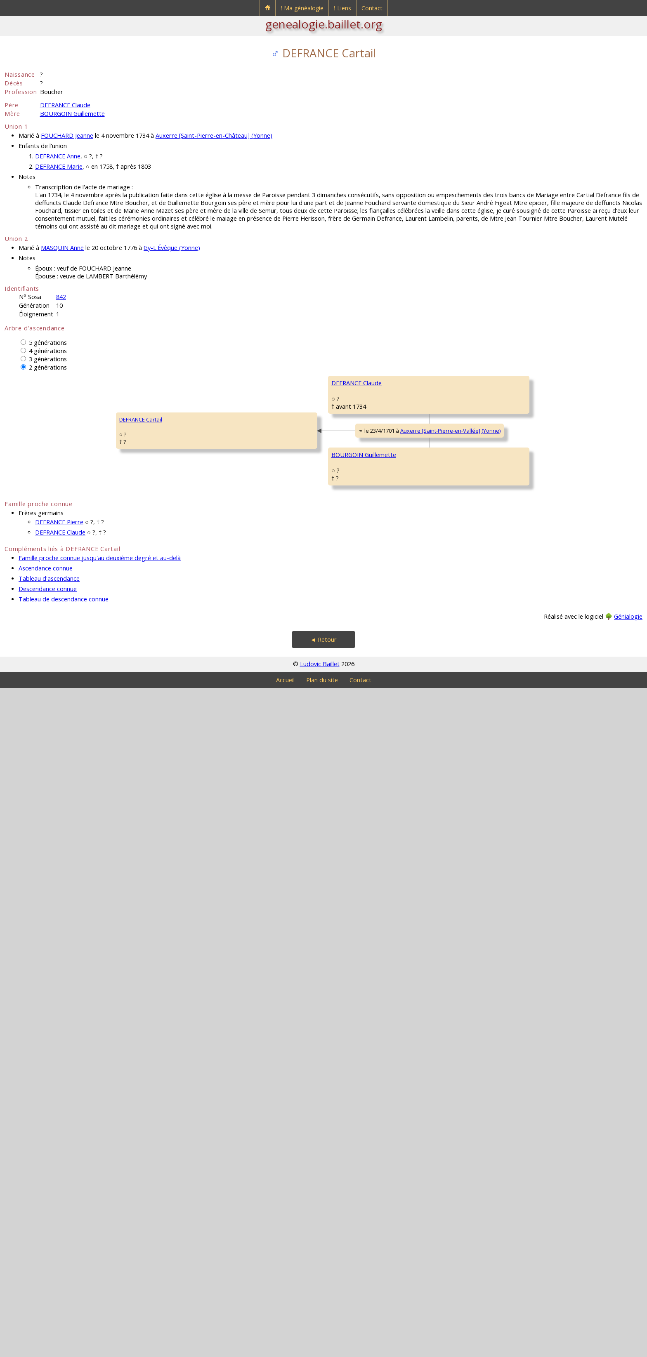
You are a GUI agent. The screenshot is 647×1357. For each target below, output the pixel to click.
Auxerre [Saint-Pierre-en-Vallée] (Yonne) (207, 767)
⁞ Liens (342, 8)
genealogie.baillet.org (323, 24)
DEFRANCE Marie (59, 166)
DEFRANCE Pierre (59, 1191)
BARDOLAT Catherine (550, 729)
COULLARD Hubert (546, 877)
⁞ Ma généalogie (302, 8)
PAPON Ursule (284, 1051)
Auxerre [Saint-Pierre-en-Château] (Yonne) (214, 135)
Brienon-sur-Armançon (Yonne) (464, 616)
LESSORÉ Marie (543, 828)
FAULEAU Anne (542, 927)
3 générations (48, 359)
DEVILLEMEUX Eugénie (551, 531)
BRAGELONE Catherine (295, 647)
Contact (372, 8)
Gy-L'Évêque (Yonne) (172, 248)
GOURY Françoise (546, 630)
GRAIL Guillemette (418, 1100)
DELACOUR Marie (417, 700)
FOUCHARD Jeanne (67, 135)
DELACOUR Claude (547, 679)
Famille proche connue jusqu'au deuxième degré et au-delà (100, 1227)
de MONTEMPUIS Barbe (553, 432)
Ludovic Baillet (320, 1333)
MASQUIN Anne (62, 248)
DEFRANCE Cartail (31, 754)
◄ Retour (323, 1308)
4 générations (48, 351)
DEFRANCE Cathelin (547, 382)
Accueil (285, 1349)
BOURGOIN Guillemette (72, 114)
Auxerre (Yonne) (473, 668)
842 (61, 297)
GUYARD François (545, 481)
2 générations (48, 367)
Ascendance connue (46, 1237)
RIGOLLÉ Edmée (543, 1125)
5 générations (48, 342)
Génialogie (628, 1285)
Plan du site (322, 1349)
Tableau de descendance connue (64, 1268)
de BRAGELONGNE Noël (553, 580)
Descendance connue (48, 1258)
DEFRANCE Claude (65, 105)
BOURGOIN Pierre (289, 853)
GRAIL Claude (540, 1075)
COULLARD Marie (417, 902)
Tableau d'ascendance (49, 1247)
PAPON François (416, 1001)
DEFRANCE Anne (57, 156)
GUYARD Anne (413, 506)
